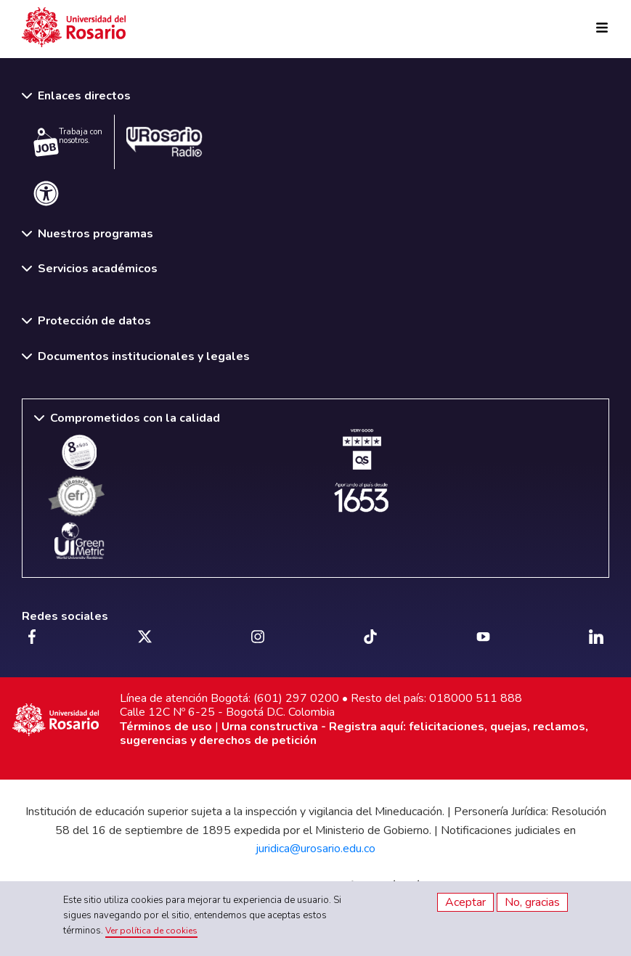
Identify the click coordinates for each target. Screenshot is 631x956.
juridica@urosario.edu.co (315, 849)
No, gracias (532, 902)
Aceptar (465, 902)
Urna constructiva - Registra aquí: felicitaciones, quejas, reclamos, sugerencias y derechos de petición (354, 733)
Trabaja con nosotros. (67, 141)
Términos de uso (166, 727)
